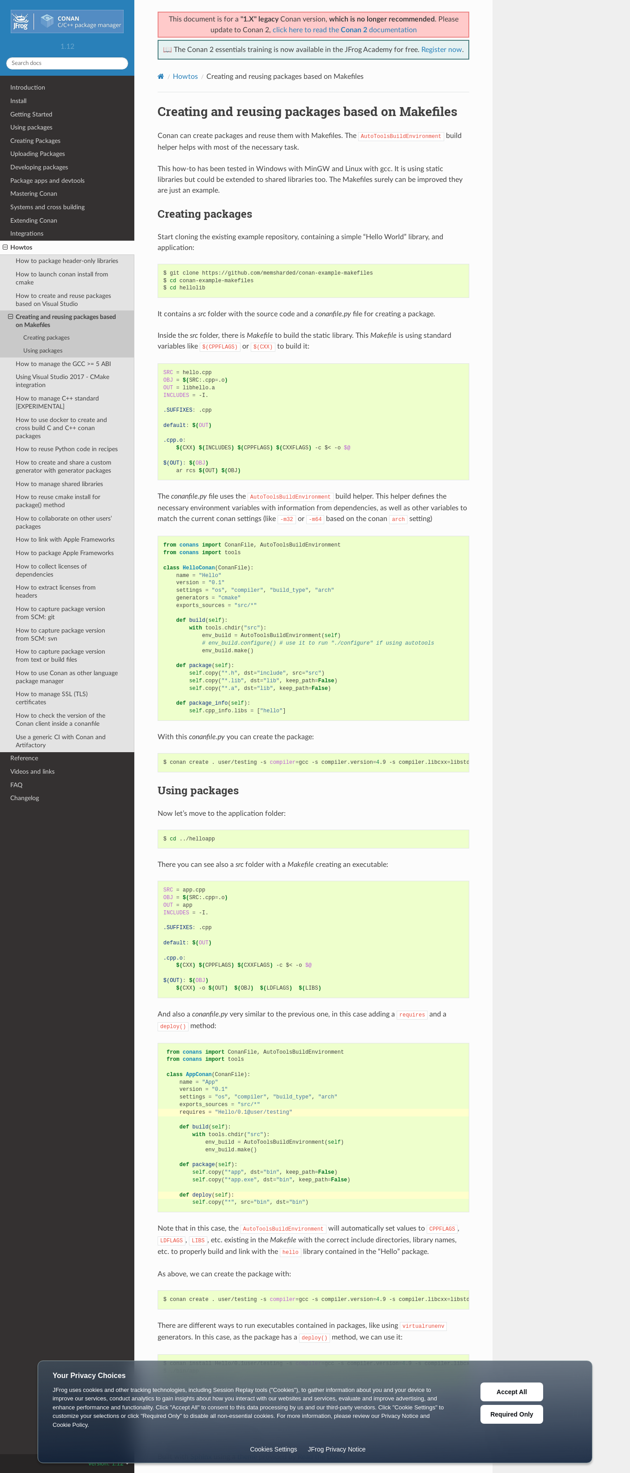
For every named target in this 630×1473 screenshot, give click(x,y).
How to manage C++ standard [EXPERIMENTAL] (57, 402)
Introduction (27, 87)
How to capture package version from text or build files (60, 655)
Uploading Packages (37, 154)
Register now (441, 49)
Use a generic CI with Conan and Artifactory (61, 741)
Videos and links (32, 771)
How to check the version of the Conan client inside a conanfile (60, 719)
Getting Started (31, 114)
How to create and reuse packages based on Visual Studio (63, 300)
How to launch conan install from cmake (62, 278)
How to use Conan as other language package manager (67, 677)
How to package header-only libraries (67, 261)
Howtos (17, 248)
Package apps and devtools (47, 180)
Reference (24, 758)
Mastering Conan (33, 193)
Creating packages (46, 338)
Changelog (24, 798)
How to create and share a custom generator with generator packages (63, 466)
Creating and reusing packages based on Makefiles (62, 320)
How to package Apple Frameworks (65, 553)
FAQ (16, 785)
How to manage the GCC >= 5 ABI (63, 364)
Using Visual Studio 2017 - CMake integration (62, 381)
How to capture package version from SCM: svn (60, 634)
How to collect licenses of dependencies (51, 570)
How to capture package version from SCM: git (60, 613)
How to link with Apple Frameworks (65, 539)
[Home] (161, 76)
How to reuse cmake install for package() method (58, 501)
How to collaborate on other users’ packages (64, 522)
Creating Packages (35, 141)
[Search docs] (67, 63)
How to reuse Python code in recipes (67, 449)
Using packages (31, 127)
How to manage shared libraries (59, 484)
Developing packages (39, 167)
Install (18, 101)
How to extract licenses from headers (56, 591)
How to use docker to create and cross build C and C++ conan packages (61, 428)
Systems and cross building (47, 207)
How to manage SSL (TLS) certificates (52, 698)
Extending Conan (33, 220)
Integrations (26, 233)
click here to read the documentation (345, 30)
